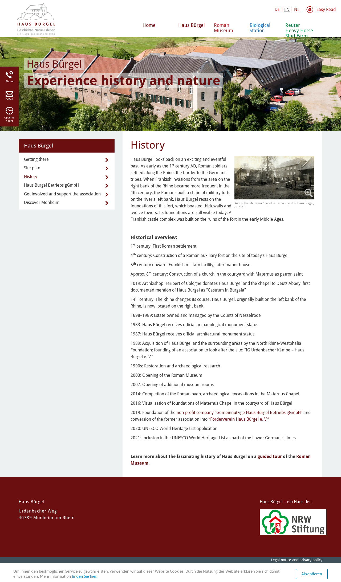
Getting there (36, 159)
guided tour (270, 456)
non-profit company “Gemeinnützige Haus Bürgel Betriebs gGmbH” (239, 412)
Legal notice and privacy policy (296, 560)
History (30, 176)
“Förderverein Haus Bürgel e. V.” (239, 419)
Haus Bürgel (191, 25)
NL (296, 9)
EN (287, 9)
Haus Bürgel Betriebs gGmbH (51, 185)
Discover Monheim (41, 202)
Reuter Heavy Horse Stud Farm (299, 29)
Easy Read (326, 9)
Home (149, 25)
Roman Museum (223, 27)
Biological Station (260, 27)
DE (277, 9)
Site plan (32, 167)
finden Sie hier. (85, 576)
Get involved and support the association (62, 193)
